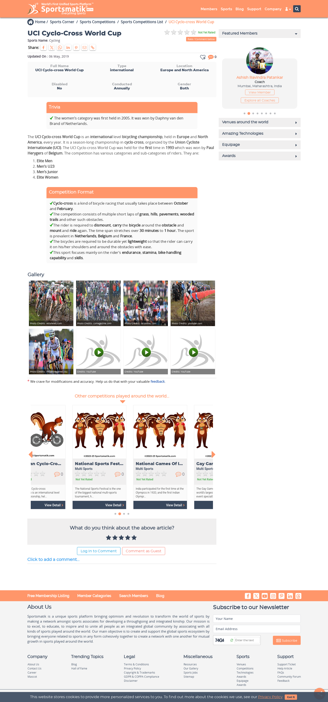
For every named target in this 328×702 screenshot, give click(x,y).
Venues (241, 664)
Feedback (283, 681)
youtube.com (187, 323)
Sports (226, 9)
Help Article (284, 668)
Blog (240, 9)
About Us (33, 664)
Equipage (243, 681)
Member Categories (94, 596)
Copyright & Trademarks (139, 672)
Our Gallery (191, 668)
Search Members (133, 596)
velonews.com (46, 323)
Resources (190, 664)
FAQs (280, 672)
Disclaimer (131, 681)
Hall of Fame (79, 668)
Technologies (245, 672)
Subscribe (286, 640)
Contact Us (34, 668)
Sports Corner (62, 21)
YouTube (86, 371)
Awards (241, 677)
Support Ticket (286, 664)
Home (40, 21)
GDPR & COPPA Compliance (141, 677)
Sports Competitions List (142, 21)
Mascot (32, 677)
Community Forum (289, 677)
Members (209, 9)
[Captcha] (247, 640)
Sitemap (189, 677)
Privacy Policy (270, 697)
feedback (158, 381)
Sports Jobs (191, 672)
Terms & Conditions (136, 664)
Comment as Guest (143, 551)
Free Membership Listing (48, 596)
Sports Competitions (97, 21)
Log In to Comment (99, 551)
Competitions (245, 668)
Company (273, 9)
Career (32, 672)
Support (254, 9)
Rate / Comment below (201, 39)
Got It (291, 697)
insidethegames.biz (48, 371)
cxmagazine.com (94, 323)
